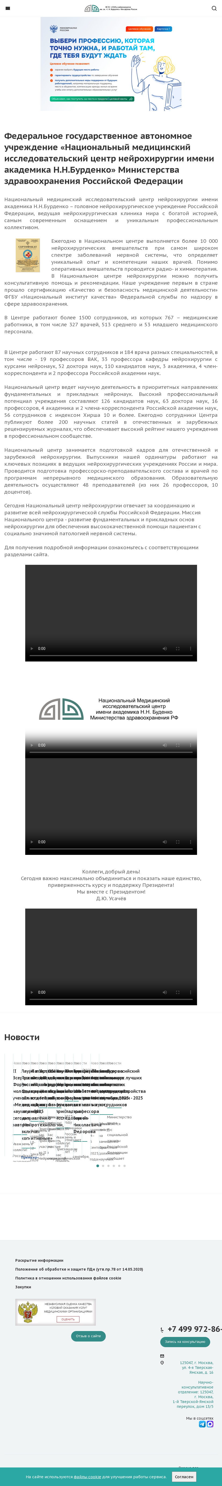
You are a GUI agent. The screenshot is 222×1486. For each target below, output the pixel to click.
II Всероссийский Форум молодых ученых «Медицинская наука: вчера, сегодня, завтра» (52, 1077)
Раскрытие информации (39, 1260)
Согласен (184, 1476)
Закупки (23, 1287)
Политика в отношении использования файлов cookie (68, 1278)
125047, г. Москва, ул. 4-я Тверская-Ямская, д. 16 (196, 1367)
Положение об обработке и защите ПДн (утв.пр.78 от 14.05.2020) (79, 1269)
